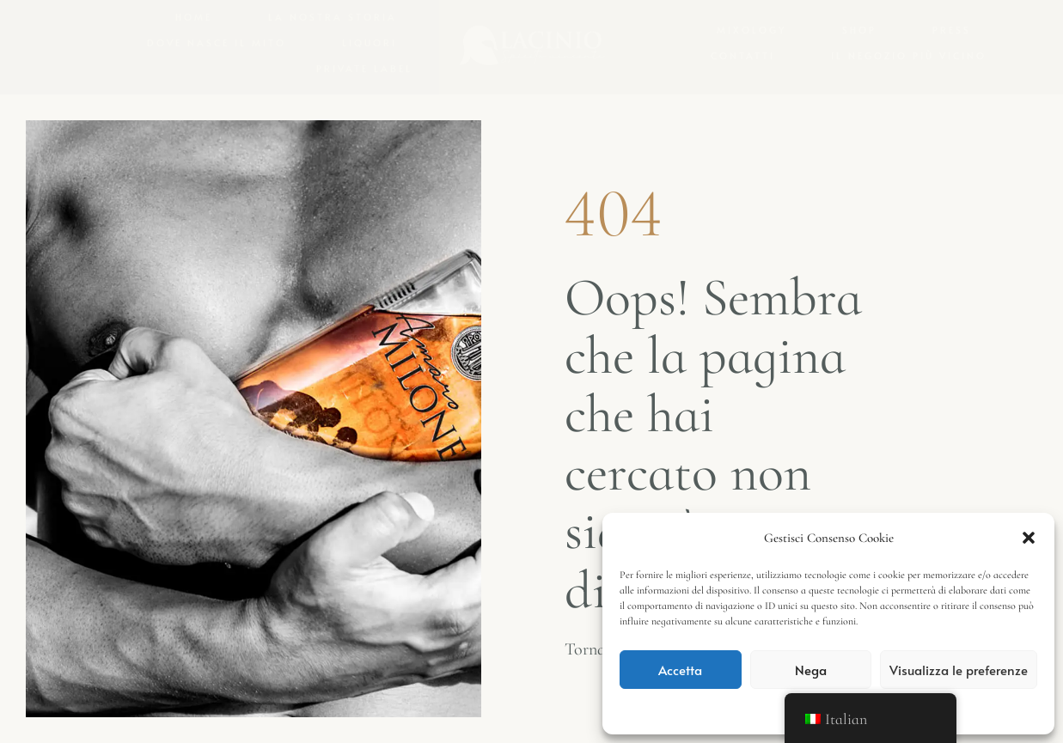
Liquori (369, 42)
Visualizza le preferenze (958, 670)
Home (193, 16)
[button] (1028, 537)
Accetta (680, 670)
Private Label (364, 68)
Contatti (743, 55)
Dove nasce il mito (216, 42)
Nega (811, 670)
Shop (859, 29)
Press (951, 29)
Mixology (751, 29)
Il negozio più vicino (909, 55)
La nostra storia (332, 16)
